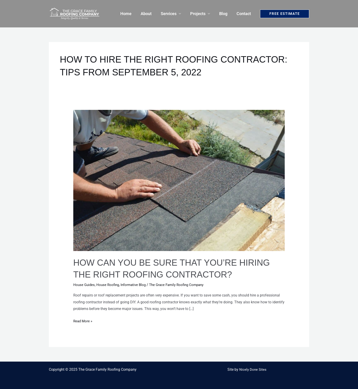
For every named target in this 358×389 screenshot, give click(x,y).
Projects (200, 13)
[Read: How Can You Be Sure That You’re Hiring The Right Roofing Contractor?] (179, 180)
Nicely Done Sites (253, 369)
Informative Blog (136, 285)
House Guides (84, 285)
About (150, 13)
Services (172, 13)
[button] (284, 14)
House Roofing (109, 285)
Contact (244, 13)
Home (131, 13)
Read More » (83, 320)
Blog (225, 13)
